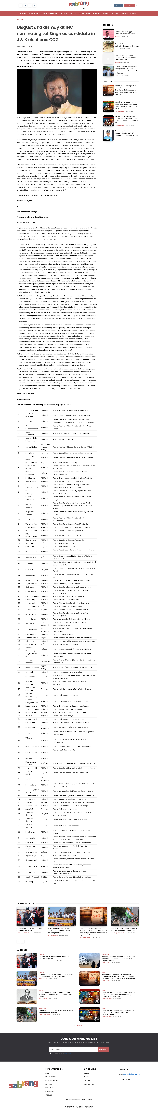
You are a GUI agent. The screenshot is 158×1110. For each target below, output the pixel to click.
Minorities (107, 139)
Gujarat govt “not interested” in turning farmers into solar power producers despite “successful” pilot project (126, 70)
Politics (20, 20)
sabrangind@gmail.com (132, 1074)
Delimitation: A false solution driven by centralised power (54, 958)
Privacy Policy (67, 1053)
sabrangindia (119, 97)
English (77, 8)
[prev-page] (18, 941)
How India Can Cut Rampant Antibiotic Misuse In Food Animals (126, 45)
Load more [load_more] (77, 1025)
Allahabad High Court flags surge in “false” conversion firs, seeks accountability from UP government (118, 958)
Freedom (117, 36)
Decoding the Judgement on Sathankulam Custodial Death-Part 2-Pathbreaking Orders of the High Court (126, 105)
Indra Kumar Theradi (24, 933)
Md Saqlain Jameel (118, 933)
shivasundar (53, 935)
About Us (118, 5)
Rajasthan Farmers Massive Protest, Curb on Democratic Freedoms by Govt (125, 57)
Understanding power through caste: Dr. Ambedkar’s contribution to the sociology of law (55, 994)
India (105, 94)
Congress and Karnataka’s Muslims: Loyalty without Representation (56, 1012)
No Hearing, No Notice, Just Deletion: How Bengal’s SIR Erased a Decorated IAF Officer (126, 133)
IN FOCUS (107, 81)
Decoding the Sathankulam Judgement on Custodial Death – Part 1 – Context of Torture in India (126, 119)
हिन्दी (84, 8)
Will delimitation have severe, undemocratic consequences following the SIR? (59, 930)
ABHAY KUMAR (43, 999)
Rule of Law (105, 954)
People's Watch (119, 111)
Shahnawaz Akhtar (121, 138)
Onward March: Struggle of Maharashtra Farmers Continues (126, 33)
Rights (105, 111)
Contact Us (130, 5)
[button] (137, 5)
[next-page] (22, 941)
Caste (41, 990)
